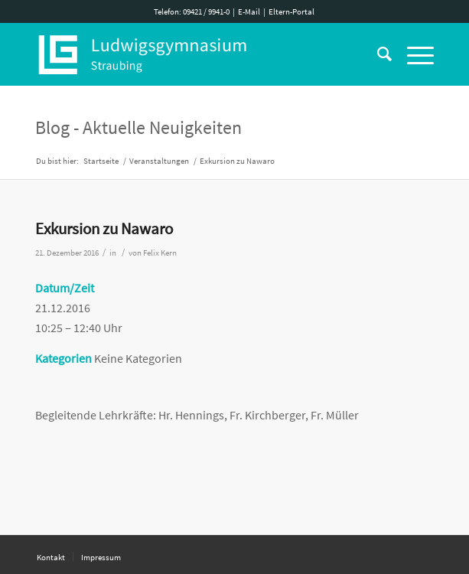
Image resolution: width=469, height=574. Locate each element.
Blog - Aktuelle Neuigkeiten (138, 127)
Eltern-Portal (291, 11)
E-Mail (249, 11)
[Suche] (377, 54)
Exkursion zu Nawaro (104, 228)
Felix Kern (160, 253)
